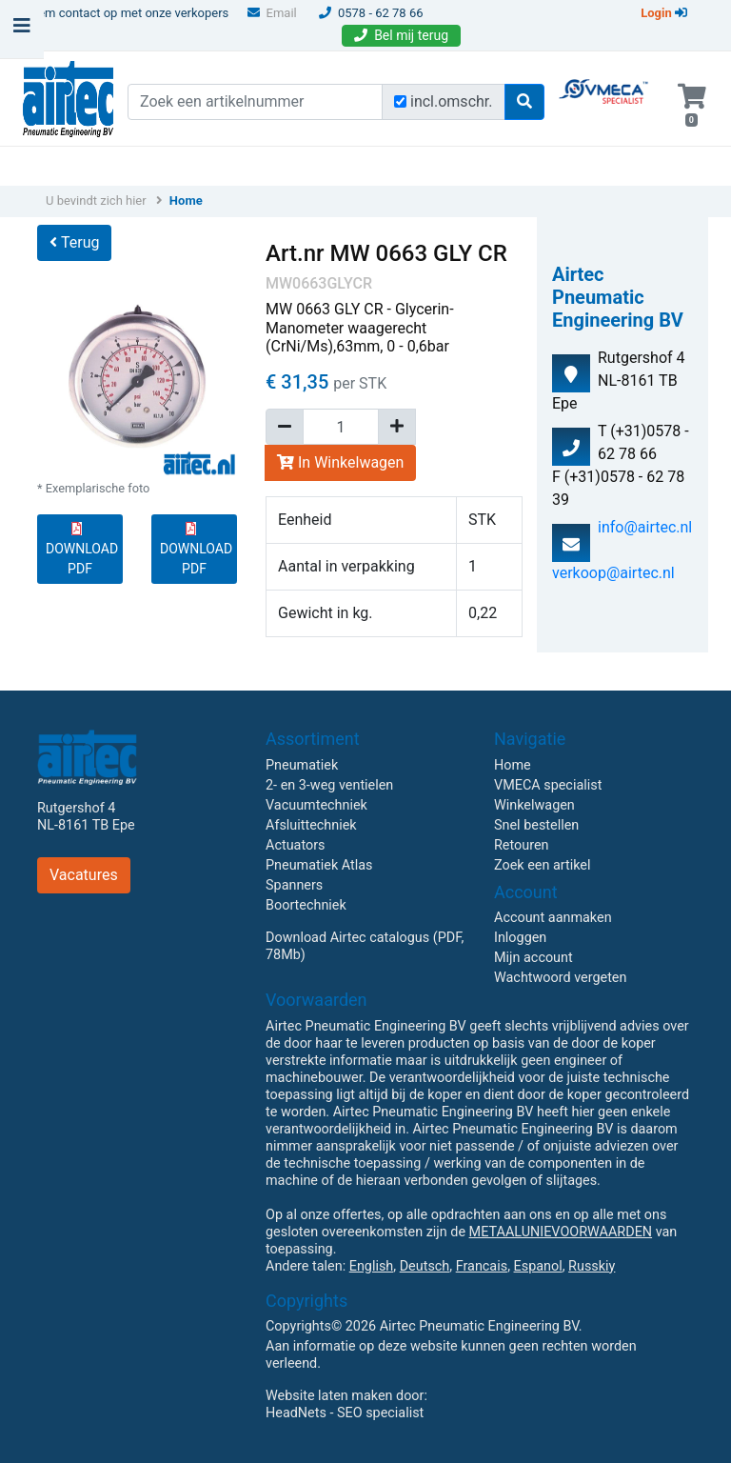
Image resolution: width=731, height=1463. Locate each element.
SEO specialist (380, 1413)
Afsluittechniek (311, 825)
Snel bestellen (536, 825)
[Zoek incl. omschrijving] (400, 101)
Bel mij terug (401, 35)
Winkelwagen (534, 805)
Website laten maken (329, 1396)
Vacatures (83, 875)
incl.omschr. (451, 101)
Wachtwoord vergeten (560, 978)
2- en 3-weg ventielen (329, 785)
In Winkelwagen (340, 462)
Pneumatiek (302, 765)
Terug (74, 242)
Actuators (295, 845)
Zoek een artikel (542, 865)
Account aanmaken (553, 918)
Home (186, 200)
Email (272, 13)
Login (664, 13)
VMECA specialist (548, 785)
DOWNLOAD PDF (82, 549)
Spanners (294, 885)
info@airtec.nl (645, 527)
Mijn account (533, 958)
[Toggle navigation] (22, 30)
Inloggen (520, 938)
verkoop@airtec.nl (613, 573)
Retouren (521, 845)
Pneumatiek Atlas (319, 865)
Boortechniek (306, 905)
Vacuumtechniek (316, 805)
